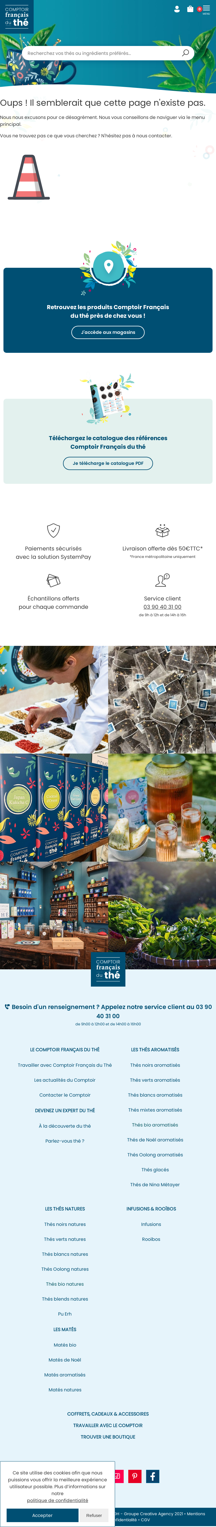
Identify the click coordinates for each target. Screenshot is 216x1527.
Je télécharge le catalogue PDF (108, 463)
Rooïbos (151, 1240)
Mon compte (177, 9)
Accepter (42, 1515)
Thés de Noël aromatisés (155, 1140)
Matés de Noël (65, 1360)
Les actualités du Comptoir (64, 1080)
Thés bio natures (65, 1284)
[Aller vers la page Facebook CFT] (152, 1477)
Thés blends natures (65, 1299)
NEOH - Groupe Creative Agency (140, 1514)
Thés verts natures (65, 1240)
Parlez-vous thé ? (64, 1141)
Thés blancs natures (65, 1254)
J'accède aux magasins (108, 332)
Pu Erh (65, 1314)
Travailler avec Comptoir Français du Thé (65, 1065)
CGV (145, 1520)
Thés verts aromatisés (155, 1080)
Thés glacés (155, 1170)
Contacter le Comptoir (65, 1095)
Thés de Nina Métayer (155, 1185)
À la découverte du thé (65, 1126)
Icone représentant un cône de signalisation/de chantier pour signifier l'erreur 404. (29, 172)
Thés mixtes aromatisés (155, 1110)
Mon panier (192, 9)
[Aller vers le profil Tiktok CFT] (117, 1477)
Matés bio (65, 1345)
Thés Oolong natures (65, 1269)
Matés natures (65, 1390)
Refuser (94, 1515)
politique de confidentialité (57, 1500)
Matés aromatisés (64, 1375)
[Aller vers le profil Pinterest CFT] (135, 1477)
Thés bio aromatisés (155, 1125)
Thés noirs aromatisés (155, 1065)
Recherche (185, 53)
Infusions (151, 1225)
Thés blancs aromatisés (155, 1095)
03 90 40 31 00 (162, 608)
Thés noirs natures (65, 1225)
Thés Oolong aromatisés (155, 1155)
